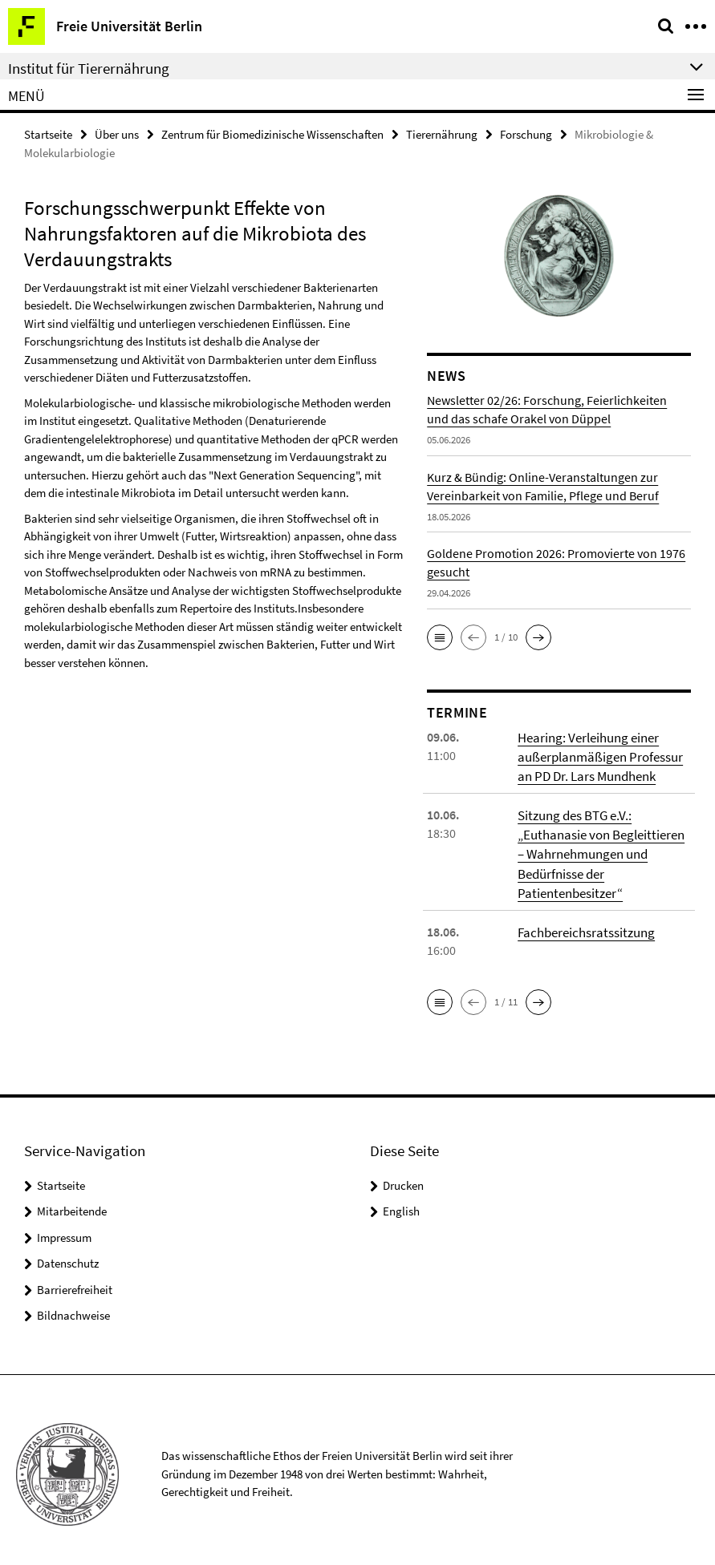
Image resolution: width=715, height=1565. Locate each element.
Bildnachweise (73, 1306)
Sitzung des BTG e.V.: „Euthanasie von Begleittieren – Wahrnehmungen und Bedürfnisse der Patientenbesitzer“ (602, 847)
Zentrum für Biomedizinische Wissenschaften (272, 133)
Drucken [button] (403, 1176)
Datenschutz (68, 1254)
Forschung (526, 133)
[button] (440, 636)
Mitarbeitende (72, 1202)
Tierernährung (441, 133)
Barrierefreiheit (74, 1280)
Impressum (64, 1228)
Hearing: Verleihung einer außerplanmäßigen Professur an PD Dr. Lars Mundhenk (597, 753)
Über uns (117, 133)
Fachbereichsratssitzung (583, 923)
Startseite (48, 133)
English (401, 1202)
